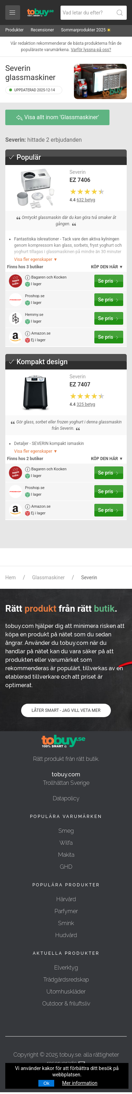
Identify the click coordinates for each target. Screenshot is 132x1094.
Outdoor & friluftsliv (66, 1003)
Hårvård (66, 899)
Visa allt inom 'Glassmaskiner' (57, 117)
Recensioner (42, 29)
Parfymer (66, 911)
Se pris (109, 281)
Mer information (79, 1083)
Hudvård (66, 935)
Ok (46, 1083)
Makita (66, 854)
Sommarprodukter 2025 (86, 29)
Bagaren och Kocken (46, 277)
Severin (78, 172)
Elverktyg (66, 967)
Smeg (66, 830)
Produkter (14, 29)
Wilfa (66, 842)
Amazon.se (38, 333)
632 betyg (86, 199)
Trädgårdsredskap (66, 979)
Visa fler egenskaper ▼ (35, 259)
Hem (10, 577)
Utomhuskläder (66, 991)
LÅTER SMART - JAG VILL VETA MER (66, 710)
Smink (66, 923)
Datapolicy (66, 798)
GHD (66, 866)
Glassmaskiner (48, 577)
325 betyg (86, 404)
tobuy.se (70, 1054)
